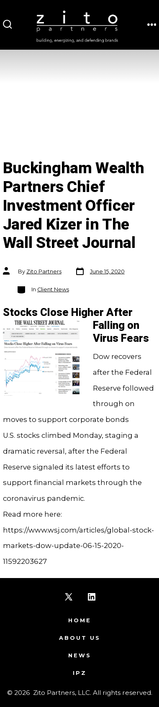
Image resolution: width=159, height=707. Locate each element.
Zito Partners (44, 271)
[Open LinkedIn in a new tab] (92, 597)
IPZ (80, 673)
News (79, 655)
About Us (79, 638)
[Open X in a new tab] (68, 597)
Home (79, 620)
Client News (53, 289)
